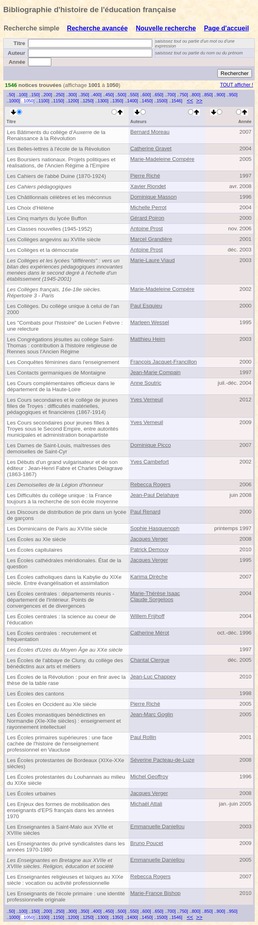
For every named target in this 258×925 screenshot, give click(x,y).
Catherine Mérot (149, 633)
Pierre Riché (145, 176)
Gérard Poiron (147, 218)
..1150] (57, 100)
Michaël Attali (146, 804)
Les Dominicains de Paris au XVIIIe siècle (57, 529)
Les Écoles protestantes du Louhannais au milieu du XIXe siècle (66, 780)
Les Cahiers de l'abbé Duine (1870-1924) (56, 176)
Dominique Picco (150, 445)
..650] (158, 94)
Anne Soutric (145, 383)
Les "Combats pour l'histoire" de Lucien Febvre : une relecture (65, 326)
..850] (207, 94)
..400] (96, 94)
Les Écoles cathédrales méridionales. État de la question (64, 563)
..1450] (146, 100)
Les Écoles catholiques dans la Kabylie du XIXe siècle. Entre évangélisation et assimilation (64, 580)
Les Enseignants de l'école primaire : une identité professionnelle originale (66, 896)
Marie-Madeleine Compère (162, 159)
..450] (108, 94)
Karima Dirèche (149, 577)
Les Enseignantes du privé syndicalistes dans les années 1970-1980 (66, 847)
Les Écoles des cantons (35, 694)
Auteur (16, 53)
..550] (133, 94)
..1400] (131, 100)
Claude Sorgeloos (151, 599)
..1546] (175, 100)
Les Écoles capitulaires (34, 550)
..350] (83, 94)
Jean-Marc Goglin (151, 714)
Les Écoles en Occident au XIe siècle (51, 704)
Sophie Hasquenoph (154, 528)
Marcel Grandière (151, 239)
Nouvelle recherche (166, 28)
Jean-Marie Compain (155, 372)
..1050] (28, 100)
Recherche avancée (97, 28)
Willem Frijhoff (147, 616)
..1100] (43, 100)
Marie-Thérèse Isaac (155, 593)
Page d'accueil (226, 28)
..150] (34, 94)
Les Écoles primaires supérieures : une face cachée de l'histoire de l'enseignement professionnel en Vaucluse (59, 743)
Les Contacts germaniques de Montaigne (56, 373)
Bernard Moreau (149, 132)
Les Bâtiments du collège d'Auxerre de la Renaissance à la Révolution (56, 135)
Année (17, 62)
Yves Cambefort (149, 462)
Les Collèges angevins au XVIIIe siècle (54, 239)
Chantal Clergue (149, 660)
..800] (195, 94)
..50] (11, 94)
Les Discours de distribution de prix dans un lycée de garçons (66, 515)
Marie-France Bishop (155, 893)
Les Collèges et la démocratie (43, 250)
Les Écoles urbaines (31, 794)
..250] (59, 94)
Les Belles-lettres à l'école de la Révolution (58, 149)
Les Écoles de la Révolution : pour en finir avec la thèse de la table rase (66, 680)
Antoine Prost (146, 228)
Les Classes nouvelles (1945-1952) (49, 229)
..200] (46, 94)
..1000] (13, 100)
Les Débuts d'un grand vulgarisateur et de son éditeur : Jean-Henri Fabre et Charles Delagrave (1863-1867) (64, 468)
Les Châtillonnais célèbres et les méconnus (59, 197)
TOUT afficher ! (236, 85)
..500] (120, 94)
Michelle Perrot (148, 207)
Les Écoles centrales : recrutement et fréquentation (51, 636)
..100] (21, 94)
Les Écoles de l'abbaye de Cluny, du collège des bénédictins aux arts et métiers (65, 663)
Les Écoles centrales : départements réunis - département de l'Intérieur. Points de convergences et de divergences (60, 600)
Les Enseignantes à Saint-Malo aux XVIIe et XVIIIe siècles (60, 830)
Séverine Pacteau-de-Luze (162, 760)
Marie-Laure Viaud (152, 260)
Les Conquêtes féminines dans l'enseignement (63, 362)
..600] (145, 94)
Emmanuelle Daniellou (157, 826)
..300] (71, 94)
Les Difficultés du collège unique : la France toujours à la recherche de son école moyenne (62, 498)
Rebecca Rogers (150, 484)
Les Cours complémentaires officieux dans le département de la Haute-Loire (61, 386)
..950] (232, 94)
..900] (219, 94)
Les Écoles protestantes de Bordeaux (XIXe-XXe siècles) (65, 763)
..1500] (161, 100)
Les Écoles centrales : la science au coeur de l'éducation (61, 619)
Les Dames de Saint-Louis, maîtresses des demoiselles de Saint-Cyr (58, 448)
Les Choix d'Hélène (30, 208)
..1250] (87, 100)
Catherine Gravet (151, 148)
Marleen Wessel (149, 322)
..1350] (116, 100)
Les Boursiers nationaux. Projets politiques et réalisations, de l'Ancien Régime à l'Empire (61, 162)
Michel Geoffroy (149, 776)
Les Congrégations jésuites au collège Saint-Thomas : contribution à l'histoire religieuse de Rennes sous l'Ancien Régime (62, 345)
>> (199, 100)
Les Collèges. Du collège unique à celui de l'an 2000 (63, 309)
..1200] (72, 100)
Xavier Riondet (148, 186)
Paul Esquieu (146, 306)
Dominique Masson (153, 197)
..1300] (102, 100)
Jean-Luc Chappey (153, 677)
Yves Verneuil (146, 399)
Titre (19, 43)
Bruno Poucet (146, 843)
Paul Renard (145, 512)
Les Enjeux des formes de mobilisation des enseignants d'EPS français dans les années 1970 (60, 810)
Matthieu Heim (147, 339)
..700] (170, 94)
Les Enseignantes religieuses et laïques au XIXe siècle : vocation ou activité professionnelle (65, 880)
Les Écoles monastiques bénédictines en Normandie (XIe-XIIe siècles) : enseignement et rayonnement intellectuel (64, 721)
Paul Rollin (143, 737)
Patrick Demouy (149, 549)
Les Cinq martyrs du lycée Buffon (47, 218)
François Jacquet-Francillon (163, 362)
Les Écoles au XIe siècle (36, 539)
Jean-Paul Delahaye (154, 495)
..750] (182, 94)
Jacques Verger (149, 539)
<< (190, 100)
